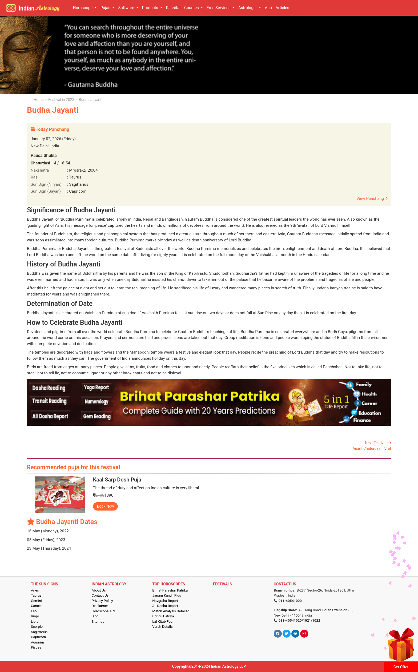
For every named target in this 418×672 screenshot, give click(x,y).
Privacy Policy (102, 601)
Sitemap (98, 622)
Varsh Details (162, 627)
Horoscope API (103, 611)
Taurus (36, 595)
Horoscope (83, 7)
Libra (35, 622)
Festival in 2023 (61, 100)
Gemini (36, 601)
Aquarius (38, 642)
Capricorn (38, 637)
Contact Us (100, 595)
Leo (34, 611)
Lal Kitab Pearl (163, 622)
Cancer (36, 606)
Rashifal (173, 7)
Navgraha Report (165, 601)
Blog (95, 616)
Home (39, 100)
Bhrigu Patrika (163, 616)
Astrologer (248, 7)
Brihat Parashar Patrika (170, 590)
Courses (192, 7)
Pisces (36, 647)
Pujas (106, 7)
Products (150, 7)
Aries (35, 590)
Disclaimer (100, 606)
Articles (282, 7)
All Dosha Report (165, 606)
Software (126, 7)
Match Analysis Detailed (170, 611)
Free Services (219, 7)
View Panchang (371, 198)
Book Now (105, 506)
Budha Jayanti (90, 100)
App (268, 7)
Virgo (35, 616)
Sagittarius (39, 632)
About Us (99, 590)
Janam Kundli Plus (166, 595)
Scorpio (37, 627)
